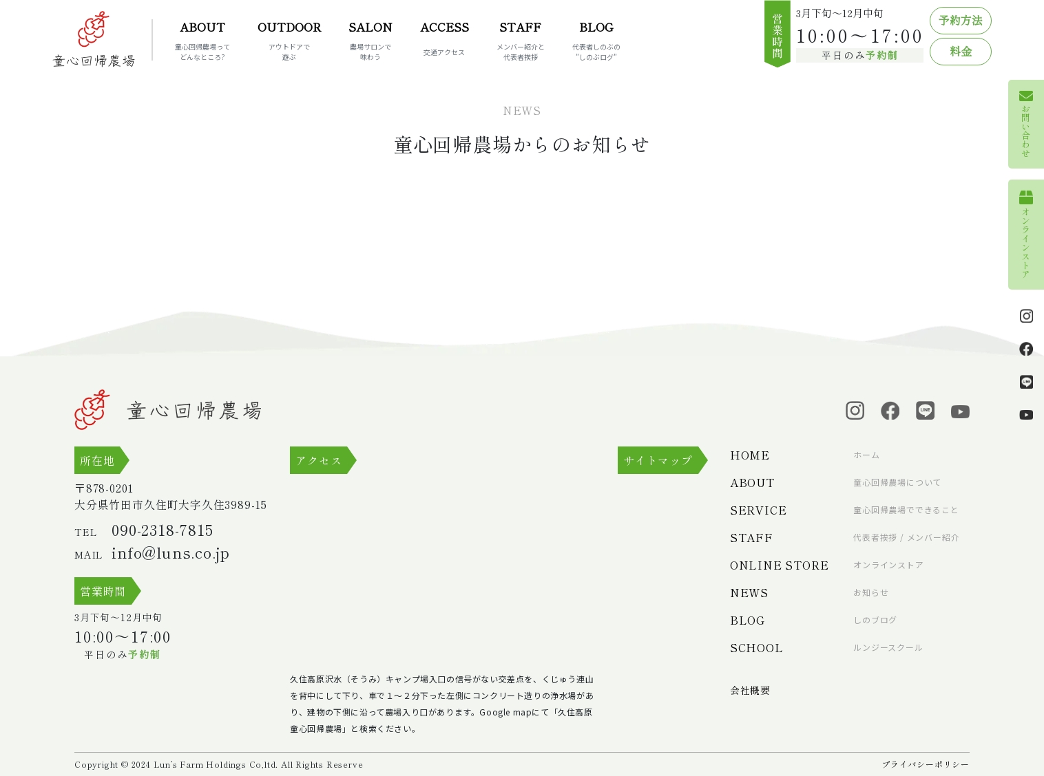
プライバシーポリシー (925, 764)
